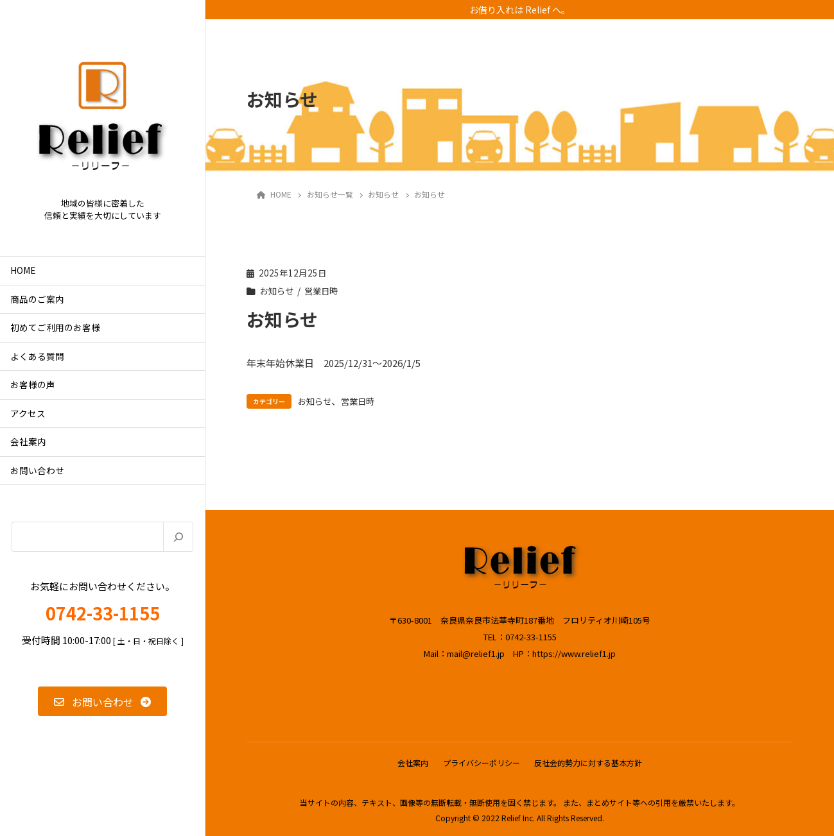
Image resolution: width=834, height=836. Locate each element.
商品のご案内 (37, 299)
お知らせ (278, 290)
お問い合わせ (37, 470)
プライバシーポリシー (481, 761)
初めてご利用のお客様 (55, 327)
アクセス (28, 413)
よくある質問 (37, 356)
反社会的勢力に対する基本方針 (590, 761)
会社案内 (28, 441)
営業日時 (325, 290)
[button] (102, 701)
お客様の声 (32, 384)
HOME (22, 270)
